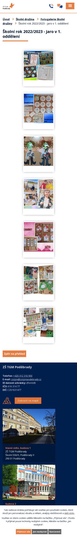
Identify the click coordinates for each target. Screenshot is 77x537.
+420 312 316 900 (22, 375)
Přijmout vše (23, 531)
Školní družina (25, 19)
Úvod (6, 19)
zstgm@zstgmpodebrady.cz (26, 379)
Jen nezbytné (40, 531)
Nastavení (54, 531)
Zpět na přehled (14, 353)
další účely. (69, 513)
